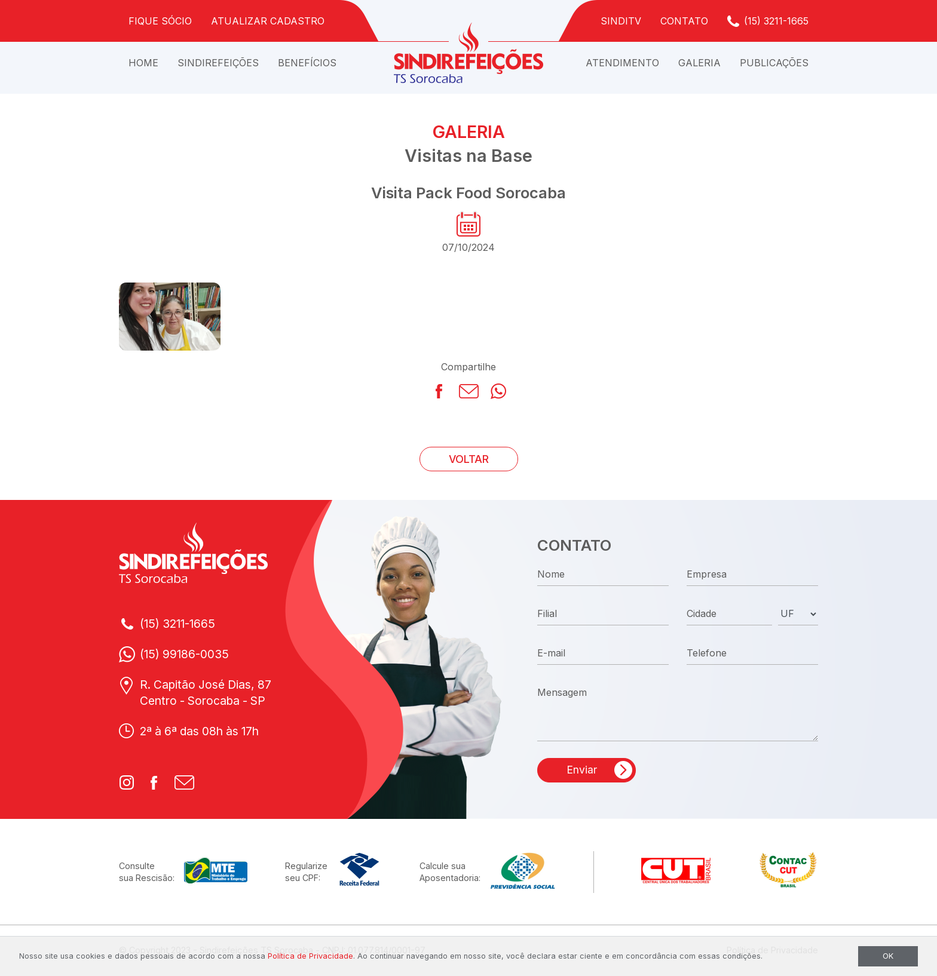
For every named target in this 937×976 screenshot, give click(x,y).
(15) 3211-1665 (776, 21)
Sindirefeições (218, 63)
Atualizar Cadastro (267, 21)
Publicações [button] (774, 63)
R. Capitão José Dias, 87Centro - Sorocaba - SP (205, 692)
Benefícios (307, 63)
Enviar (582, 769)
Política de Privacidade (310, 956)
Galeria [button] (699, 63)
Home (143, 63)
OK (888, 956)
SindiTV (621, 21)
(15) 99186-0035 (184, 654)
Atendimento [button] (622, 63)
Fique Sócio (160, 21)
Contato (684, 21)
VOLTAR (469, 459)
